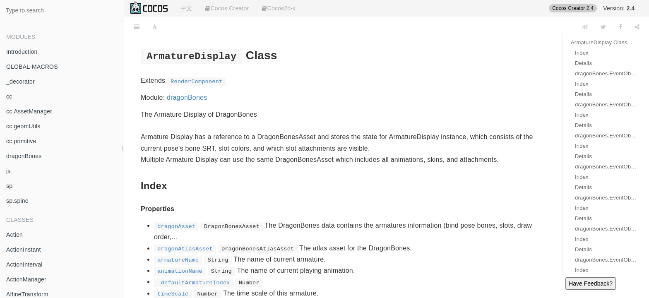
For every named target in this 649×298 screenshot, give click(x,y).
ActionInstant (23, 249)
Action (14, 234)
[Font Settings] (154, 27)
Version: (619, 8)
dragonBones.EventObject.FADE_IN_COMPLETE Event (606, 198)
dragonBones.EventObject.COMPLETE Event (606, 135)
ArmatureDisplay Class (599, 42)
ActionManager (26, 279)
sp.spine (17, 200)
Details (583, 63)
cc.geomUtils (23, 126)
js (8, 171)
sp (9, 186)
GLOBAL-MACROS (32, 66)
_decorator (20, 81)
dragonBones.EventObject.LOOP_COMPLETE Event (606, 104)
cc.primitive (21, 141)
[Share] (637, 27)
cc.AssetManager (29, 111)
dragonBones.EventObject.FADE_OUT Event (606, 229)
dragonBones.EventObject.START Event (606, 73)
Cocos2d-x (279, 8)
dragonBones (24, 156)
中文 (186, 8)
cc (9, 96)
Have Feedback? (591, 283)
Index (582, 53)
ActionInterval (24, 264)
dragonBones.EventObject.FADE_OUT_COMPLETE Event (606, 260)
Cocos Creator (227, 8)
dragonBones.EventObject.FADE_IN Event (606, 166)
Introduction (22, 51)
